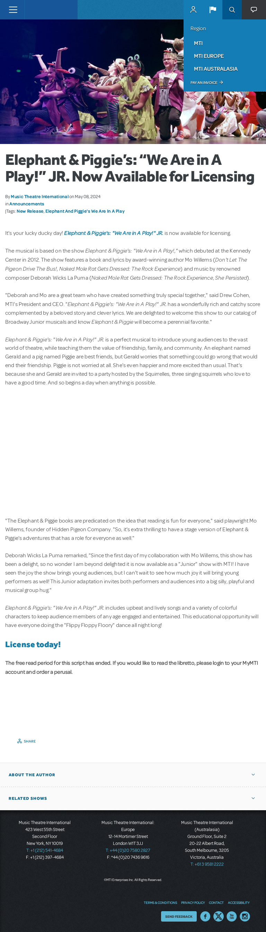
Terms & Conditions (160, 902)
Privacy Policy (193, 902)
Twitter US (218, 916)
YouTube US (232, 916)
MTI (198, 43)
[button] (212, 9)
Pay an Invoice (203, 82)
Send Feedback (179, 916)
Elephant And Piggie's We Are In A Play (84, 211)
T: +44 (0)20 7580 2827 (128, 850)
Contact (216, 902)
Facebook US (205, 916)
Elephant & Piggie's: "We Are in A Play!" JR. (113, 232)
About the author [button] (32, 774)
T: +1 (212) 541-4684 (44, 850)
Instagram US (245, 916)
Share (30, 741)
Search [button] (232, 9)
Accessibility (238, 902)
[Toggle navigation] (13, 9)
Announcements (26, 203)
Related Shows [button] (28, 798)
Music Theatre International (40, 196)
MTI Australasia (216, 68)
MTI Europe (209, 55)
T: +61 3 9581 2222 (207, 864)
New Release (30, 211)
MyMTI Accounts (193, 9)
